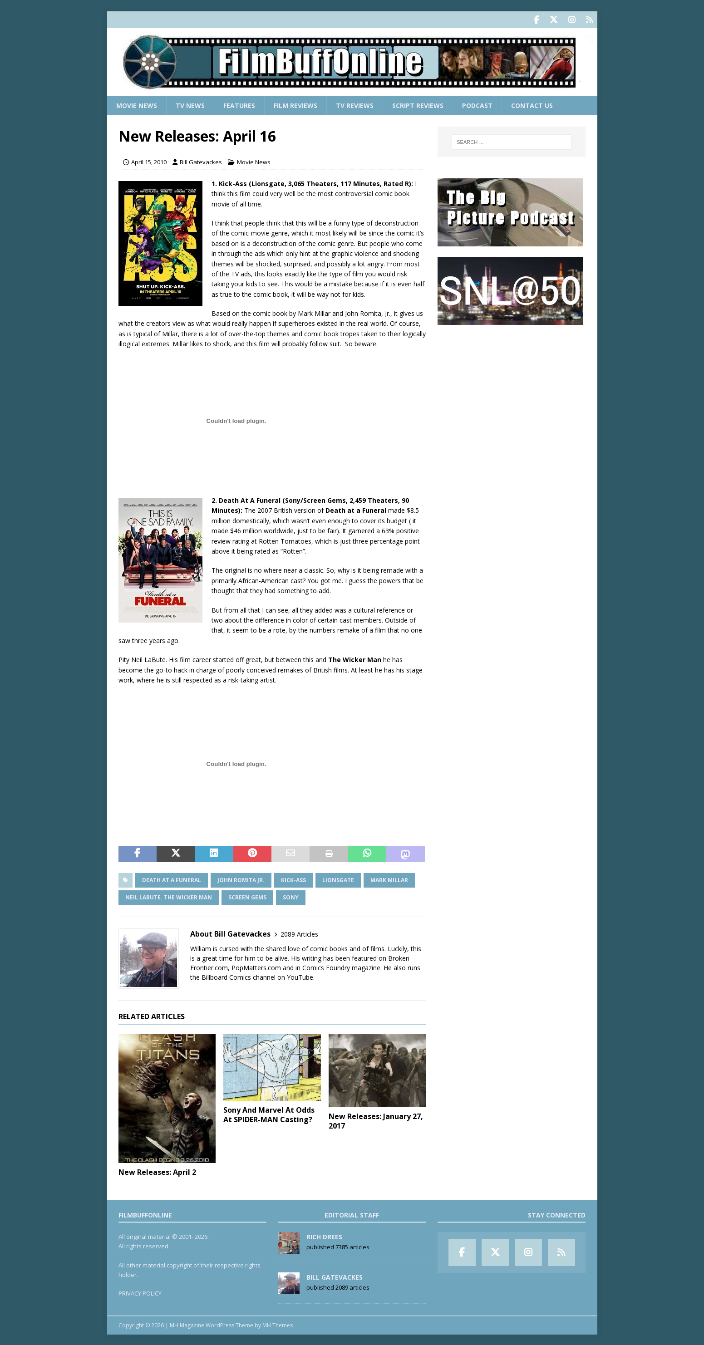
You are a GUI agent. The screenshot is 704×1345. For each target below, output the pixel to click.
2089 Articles (299, 933)
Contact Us (532, 104)
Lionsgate (338, 879)
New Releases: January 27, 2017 (376, 1120)
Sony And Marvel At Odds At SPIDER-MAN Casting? (269, 1114)
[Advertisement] (512, 390)
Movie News (136, 104)
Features (239, 104)
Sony (291, 896)
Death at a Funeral (171, 879)
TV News (190, 104)
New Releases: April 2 (157, 1171)
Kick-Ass (293, 879)
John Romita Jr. (241, 879)
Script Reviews (417, 104)
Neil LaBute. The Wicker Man (168, 896)
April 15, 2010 (149, 161)
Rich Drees (324, 1236)
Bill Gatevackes (201, 161)
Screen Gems (247, 896)
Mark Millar (389, 879)
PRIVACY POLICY (140, 1292)
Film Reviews (295, 104)
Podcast (477, 104)
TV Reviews (355, 104)
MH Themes (277, 1324)
